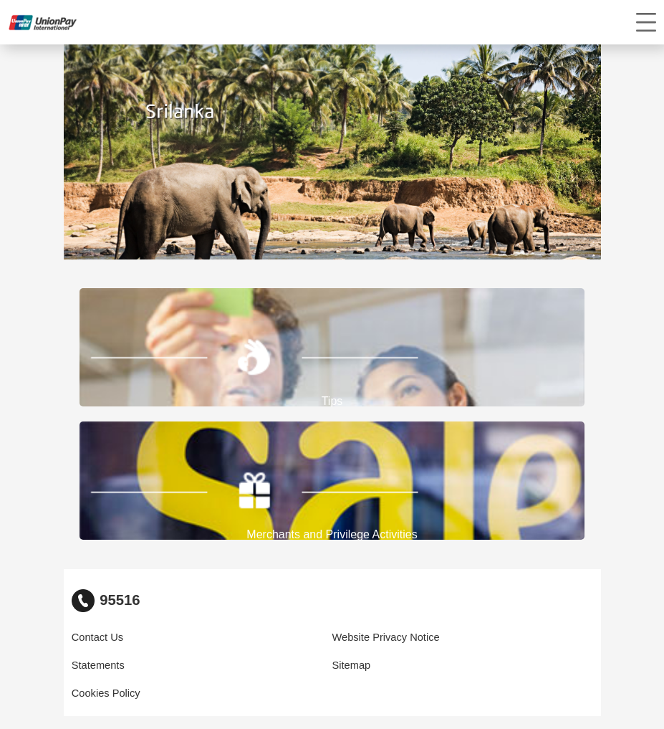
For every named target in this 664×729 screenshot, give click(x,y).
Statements (98, 665)
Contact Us (97, 637)
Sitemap (351, 665)
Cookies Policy (106, 693)
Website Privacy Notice (386, 637)
